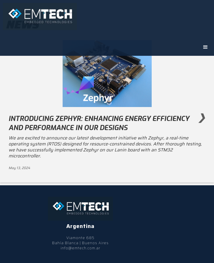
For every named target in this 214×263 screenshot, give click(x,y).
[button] (205, 47)
